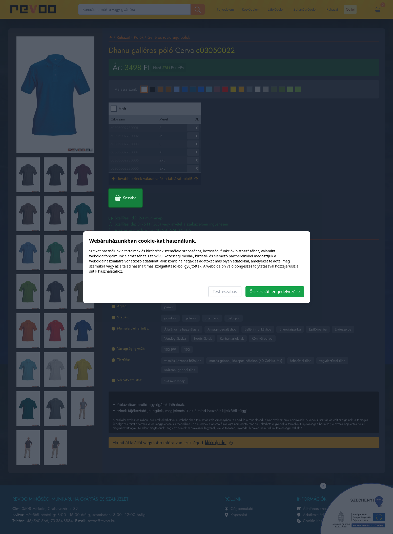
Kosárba (125, 198)
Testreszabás (225, 291)
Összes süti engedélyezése (275, 291)
